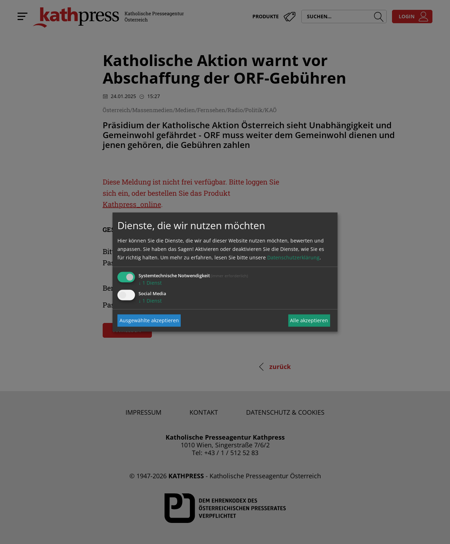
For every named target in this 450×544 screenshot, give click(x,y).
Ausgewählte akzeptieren (149, 320)
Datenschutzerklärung (293, 257)
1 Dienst (150, 282)
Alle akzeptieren (309, 320)
